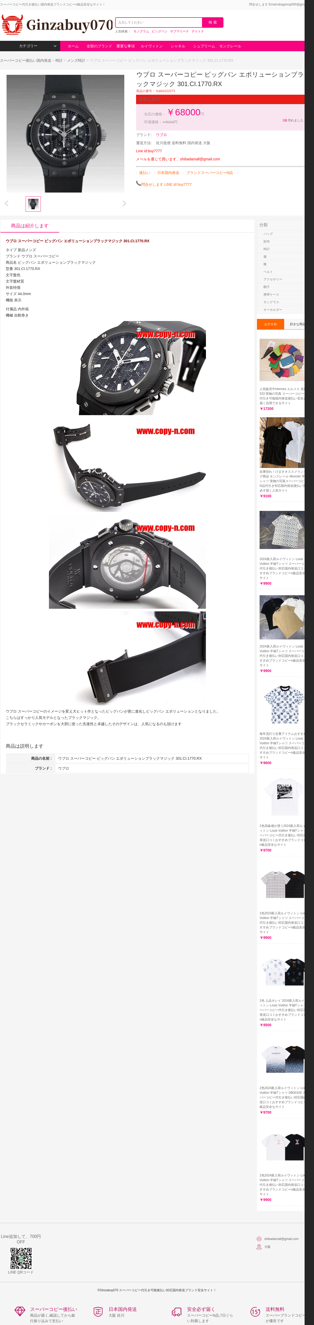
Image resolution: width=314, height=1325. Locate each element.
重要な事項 (125, 46)
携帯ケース (271, 294)
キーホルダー (272, 310)
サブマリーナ (179, 31)
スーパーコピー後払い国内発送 (26, 60)
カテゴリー (38, 46)
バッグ (268, 234)
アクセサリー (272, 279)
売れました (293, 120)
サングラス (271, 302)
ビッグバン (159, 31)
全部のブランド (99, 46)
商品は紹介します (30, 225)
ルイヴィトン (152, 46)
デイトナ (198, 31)
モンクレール (230, 46)
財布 (266, 241)
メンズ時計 (76, 60)
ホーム (73, 46)
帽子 (266, 287)
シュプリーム (204, 46)
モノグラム (141, 31)
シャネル (178, 46)
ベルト (268, 272)
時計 (59, 60)
